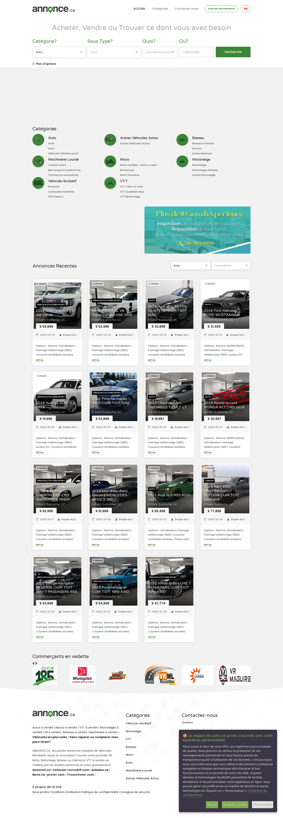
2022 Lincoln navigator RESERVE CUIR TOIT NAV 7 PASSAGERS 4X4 (56, 587)
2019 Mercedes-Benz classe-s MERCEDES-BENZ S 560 (110, 495)
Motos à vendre (66, 727)
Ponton (197, 148)
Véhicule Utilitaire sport (63, 153)
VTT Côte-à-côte (131, 186)
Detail (40, 360)
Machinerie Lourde (63, 159)
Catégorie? (44, 41)
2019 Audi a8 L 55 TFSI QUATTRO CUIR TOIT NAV (167, 310)
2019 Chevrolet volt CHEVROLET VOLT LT (167, 405)
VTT (124, 181)
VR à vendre (52, 732)
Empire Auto (69, 334)
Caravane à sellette (61, 192)
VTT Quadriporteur (132, 192)
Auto (52, 138)
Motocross (127, 170)
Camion (209, 480)
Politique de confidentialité (100, 792)
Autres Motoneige (203, 175)
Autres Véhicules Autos (139, 138)
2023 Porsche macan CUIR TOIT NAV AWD (110, 589)
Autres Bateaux (202, 153)
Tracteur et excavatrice (63, 175)
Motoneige (201, 159)
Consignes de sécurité (134, 792)
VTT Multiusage (130, 196)
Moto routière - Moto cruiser (138, 165)
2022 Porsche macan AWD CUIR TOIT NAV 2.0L (110, 403)
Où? (183, 41)
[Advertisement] (141, 96)
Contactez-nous (186, 9)
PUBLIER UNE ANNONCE (221, 8)
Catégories (160, 9)
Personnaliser (262, 804)
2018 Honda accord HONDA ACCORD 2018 (224, 405)
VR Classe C (56, 196)
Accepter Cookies (235, 804)
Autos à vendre (42, 727)
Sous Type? (100, 41)
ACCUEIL (139, 9)
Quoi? (148, 41)
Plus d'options (44, 64)
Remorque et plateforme (64, 170)
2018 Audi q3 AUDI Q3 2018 (55, 405)
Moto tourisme (129, 175)
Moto (124, 159)
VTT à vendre (88, 727)
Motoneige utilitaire (205, 170)
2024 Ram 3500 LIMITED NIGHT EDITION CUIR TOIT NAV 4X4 (221, 493)
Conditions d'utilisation (65, 792)
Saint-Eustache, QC (52, 320)
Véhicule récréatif (62, 181)
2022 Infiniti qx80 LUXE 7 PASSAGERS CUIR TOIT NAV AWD (169, 587)
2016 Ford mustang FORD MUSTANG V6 (222, 313)
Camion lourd (57, 165)
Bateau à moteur (203, 143)
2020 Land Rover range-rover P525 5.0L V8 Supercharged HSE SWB (112, 310)
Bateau (198, 138)
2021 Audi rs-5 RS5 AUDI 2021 (169, 497)
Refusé (212, 804)
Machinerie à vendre (104, 732)
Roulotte (54, 186)
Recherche (233, 52)
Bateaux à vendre (75, 732)
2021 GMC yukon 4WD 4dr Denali (55, 313)
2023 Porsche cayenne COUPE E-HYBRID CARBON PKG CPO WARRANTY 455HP (55, 493)
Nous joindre (40, 792)
